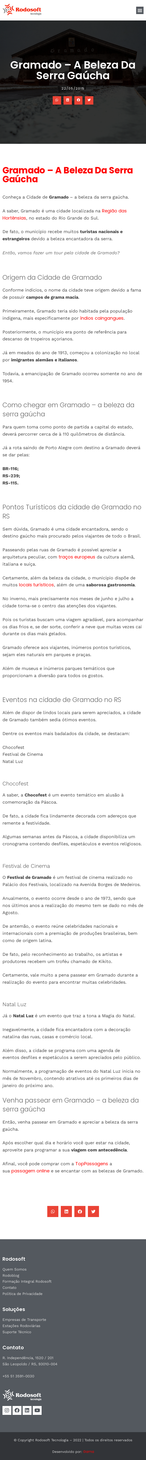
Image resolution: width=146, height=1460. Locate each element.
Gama (88, 1451)
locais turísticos (36, 585)
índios (86, 318)
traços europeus (77, 557)
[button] (140, 10)
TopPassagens (91, 1164)
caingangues (109, 318)
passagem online (30, 1171)
